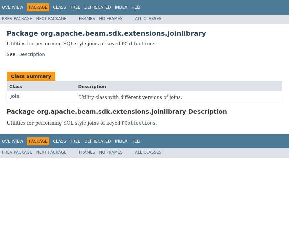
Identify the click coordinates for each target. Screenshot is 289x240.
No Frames (111, 18)
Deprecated (97, 7)
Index (121, 7)
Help (136, 7)
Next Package (51, 18)
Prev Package (17, 18)
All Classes (148, 18)
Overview (12, 7)
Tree (75, 7)
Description (31, 54)
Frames (87, 18)
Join (14, 96)
